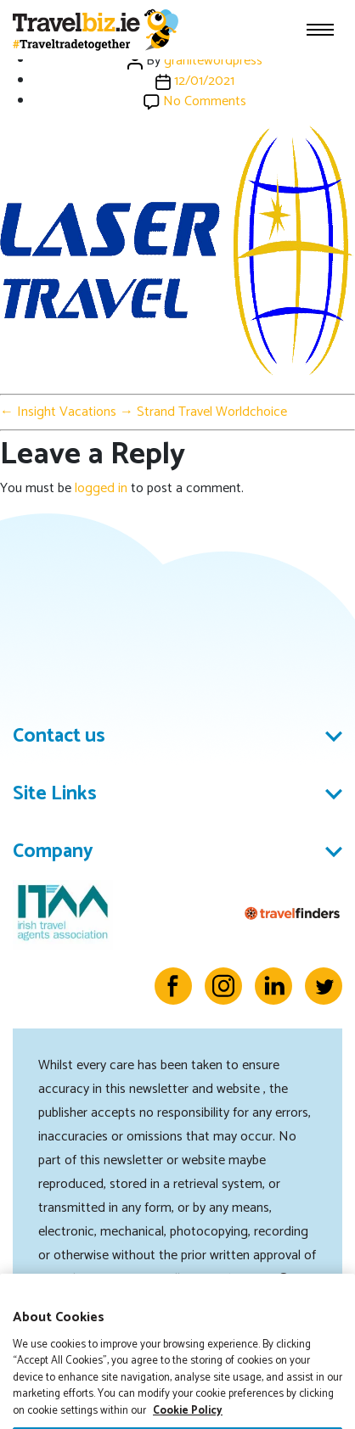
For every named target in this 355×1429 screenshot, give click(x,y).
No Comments (204, 101)
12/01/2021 (204, 81)
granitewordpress (213, 60)
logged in (101, 488)
